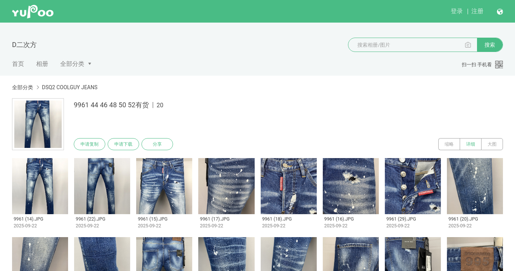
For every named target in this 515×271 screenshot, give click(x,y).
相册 (42, 63)
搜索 (490, 45)
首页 (18, 63)
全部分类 (72, 63)
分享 (157, 144)
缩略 (449, 144)
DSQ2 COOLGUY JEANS (69, 87)
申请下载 (123, 144)
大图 (492, 144)
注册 (477, 11)
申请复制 (90, 144)
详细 (470, 144)
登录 (457, 11)
